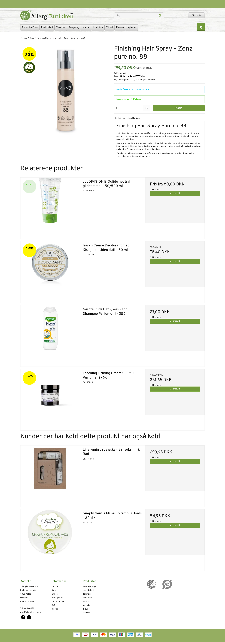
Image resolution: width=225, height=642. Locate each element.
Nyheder (132, 27)
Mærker (120, 27)
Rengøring (74, 27)
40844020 (27, 608)
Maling (86, 27)
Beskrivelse (120, 118)
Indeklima (98, 27)
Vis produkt (175, 193)
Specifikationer (134, 118)
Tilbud (109, 27)
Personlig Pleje (30, 27)
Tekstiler (60, 27)
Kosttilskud (47, 27)
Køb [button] (178, 108)
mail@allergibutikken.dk (31, 612)
